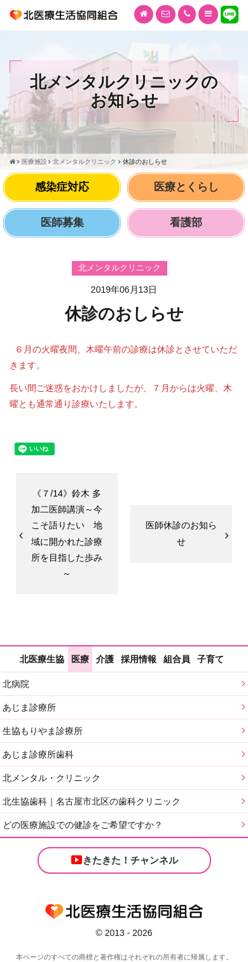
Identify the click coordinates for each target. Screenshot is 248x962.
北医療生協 (42, 659)
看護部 (186, 223)
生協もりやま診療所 (43, 731)
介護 (105, 659)
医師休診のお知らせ (181, 533)
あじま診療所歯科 (38, 754)
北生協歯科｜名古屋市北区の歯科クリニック (92, 801)
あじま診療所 (29, 707)
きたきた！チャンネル (124, 859)
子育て (210, 659)
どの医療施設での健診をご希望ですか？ (83, 825)
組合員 (176, 659)
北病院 (16, 684)
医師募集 (62, 223)
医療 (80, 659)
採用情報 (138, 659)
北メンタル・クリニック (51, 778)
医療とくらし (186, 187)
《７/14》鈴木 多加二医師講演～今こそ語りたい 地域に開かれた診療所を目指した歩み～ (66, 533)
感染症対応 (62, 187)
